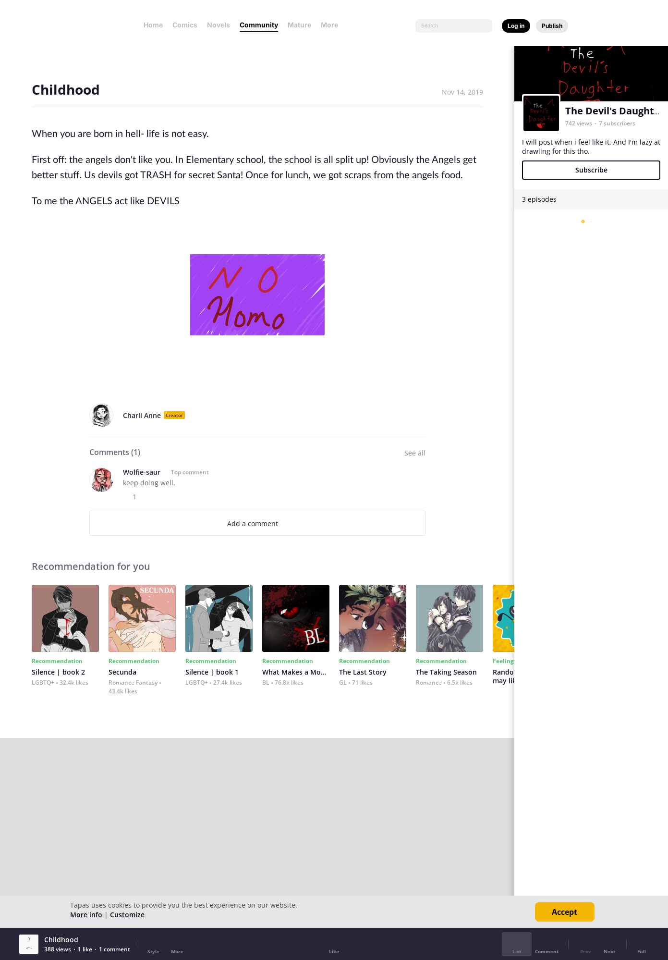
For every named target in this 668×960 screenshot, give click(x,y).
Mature (299, 25)
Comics (184, 25)
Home (153, 25)
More (332, 25)
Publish (552, 25)
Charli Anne (142, 415)
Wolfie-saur (141, 472)
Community (259, 25)
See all (414, 452)
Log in (516, 25)
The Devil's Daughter (614, 110)
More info (86, 914)
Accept (564, 912)
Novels (218, 25)
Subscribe (591, 169)
